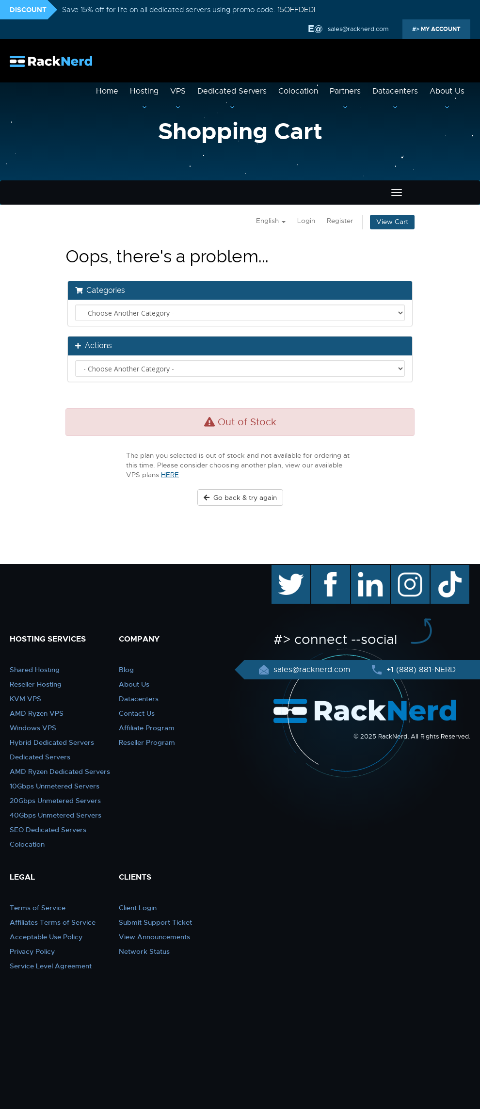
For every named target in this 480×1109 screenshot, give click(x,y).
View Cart (392, 222)
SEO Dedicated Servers (48, 829)
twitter (284, 570)
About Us (447, 91)
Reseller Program (147, 742)
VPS (178, 91)
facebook (329, 570)
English (271, 221)
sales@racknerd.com (357, 29)
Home (107, 91)
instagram (409, 570)
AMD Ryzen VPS (37, 713)
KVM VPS (25, 698)
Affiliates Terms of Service (53, 922)
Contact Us (137, 713)
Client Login (138, 907)
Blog (126, 669)
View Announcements (154, 936)
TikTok (443, 570)
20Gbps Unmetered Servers (55, 800)
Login (306, 221)
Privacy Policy (32, 951)
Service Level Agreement (51, 966)
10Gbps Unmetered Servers (54, 786)
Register (340, 221)
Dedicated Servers (232, 91)
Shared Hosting (35, 669)
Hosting (144, 91)
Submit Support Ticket (155, 922)
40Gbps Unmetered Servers (55, 815)
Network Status (144, 951)
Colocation (298, 91)
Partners (345, 91)
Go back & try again (240, 497)
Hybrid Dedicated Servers (52, 742)
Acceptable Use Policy (46, 936)
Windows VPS (33, 727)
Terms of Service (37, 907)
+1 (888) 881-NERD (420, 670)
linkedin (365, 570)
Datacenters (395, 91)
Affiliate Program (147, 727)
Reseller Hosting (36, 684)
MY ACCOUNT (440, 29)
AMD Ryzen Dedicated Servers (60, 771)
